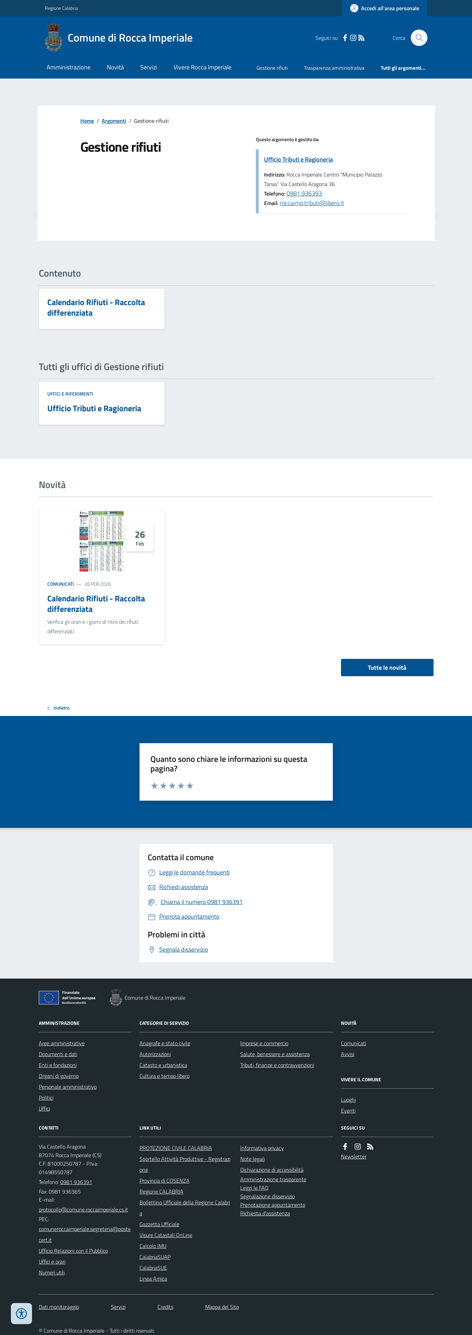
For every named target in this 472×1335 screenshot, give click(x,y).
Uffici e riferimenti (70, 393)
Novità (115, 67)
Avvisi (347, 1054)
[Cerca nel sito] (416, 38)
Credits (165, 1307)
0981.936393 (304, 193)
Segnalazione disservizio (267, 1196)
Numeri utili (52, 1272)
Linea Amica (153, 1278)
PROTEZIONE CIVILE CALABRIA (176, 1148)
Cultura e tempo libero (165, 1076)
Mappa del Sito (222, 1307)
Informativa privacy (262, 1148)
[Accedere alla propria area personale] (384, 8)
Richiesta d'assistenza (265, 1213)
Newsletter (354, 1156)
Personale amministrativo (68, 1087)
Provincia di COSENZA (165, 1181)
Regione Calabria (61, 8)
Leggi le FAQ (254, 1188)
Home (87, 121)
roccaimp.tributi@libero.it (312, 202)
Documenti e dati (58, 1054)
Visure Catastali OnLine (166, 1235)
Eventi (348, 1110)
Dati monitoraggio (59, 1307)
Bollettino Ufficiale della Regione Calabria (185, 1207)
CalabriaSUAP (155, 1257)
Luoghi (348, 1100)
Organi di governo (59, 1076)
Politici (46, 1098)
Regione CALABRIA (161, 1191)
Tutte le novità (387, 667)
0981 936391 (76, 1182)
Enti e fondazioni (58, 1065)
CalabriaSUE (153, 1268)
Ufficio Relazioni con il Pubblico (73, 1251)
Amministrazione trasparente (273, 1179)
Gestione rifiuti (272, 68)
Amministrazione (69, 67)
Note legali (252, 1159)
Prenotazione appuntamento (272, 1205)
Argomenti (114, 121)
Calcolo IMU (153, 1246)
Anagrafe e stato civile (165, 1043)
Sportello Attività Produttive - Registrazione (185, 1164)
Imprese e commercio (264, 1043)
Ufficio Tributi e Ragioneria (298, 159)
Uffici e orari (52, 1261)
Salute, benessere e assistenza (275, 1054)
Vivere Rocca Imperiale (202, 67)
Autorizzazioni (155, 1054)
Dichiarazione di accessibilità (272, 1170)
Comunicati (60, 583)
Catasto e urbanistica (163, 1065)
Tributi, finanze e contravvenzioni (277, 1065)
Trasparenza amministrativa (334, 68)
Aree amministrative (62, 1043)
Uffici (44, 1108)
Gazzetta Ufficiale (159, 1224)
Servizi (148, 67)
